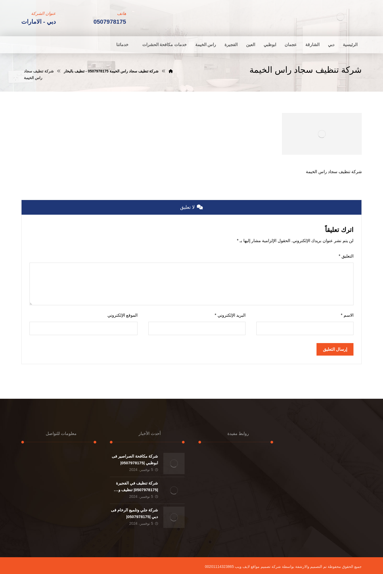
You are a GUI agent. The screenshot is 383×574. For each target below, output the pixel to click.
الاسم (347, 315)
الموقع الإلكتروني (122, 315)
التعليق (346, 256)
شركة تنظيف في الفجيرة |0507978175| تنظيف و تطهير (137, 490)
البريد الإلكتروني (230, 315)
